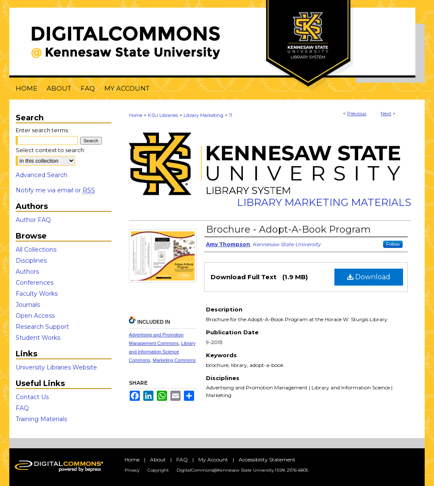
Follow (393, 244)
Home (135, 115)
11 (230, 115)
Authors (27, 271)
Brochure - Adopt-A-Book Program (288, 229)
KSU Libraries (163, 115)
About (158, 459)
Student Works (38, 338)
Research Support (42, 326)
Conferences (34, 282)
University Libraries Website (56, 367)
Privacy (132, 470)
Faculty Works (37, 293)
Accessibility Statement (267, 459)
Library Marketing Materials (324, 202)
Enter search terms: (42, 130)
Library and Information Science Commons (162, 352)
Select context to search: (50, 150)
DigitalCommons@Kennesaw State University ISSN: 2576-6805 (242, 470)
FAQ (22, 408)
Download (368, 277)
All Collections (36, 249)
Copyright (158, 470)
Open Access (35, 315)
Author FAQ (33, 220)
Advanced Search (41, 175)
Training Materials (41, 419)
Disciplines (31, 260)
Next (386, 114)
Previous (356, 114)
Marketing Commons (174, 360)
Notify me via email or (55, 190)
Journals (28, 304)
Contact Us (32, 397)
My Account (213, 459)
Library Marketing (203, 115)
